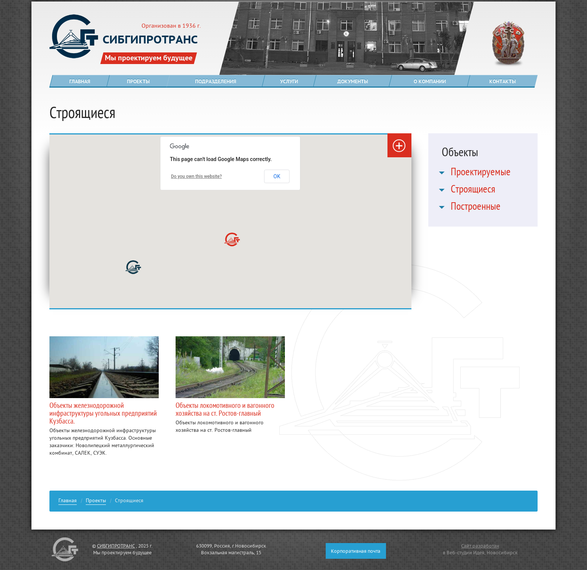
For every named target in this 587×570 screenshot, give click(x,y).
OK (276, 176)
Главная (67, 501)
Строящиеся (473, 190)
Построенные (476, 208)
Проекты (96, 501)
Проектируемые (481, 173)
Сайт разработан (480, 546)
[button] (133, 267)
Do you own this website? (196, 176)
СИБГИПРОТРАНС (116, 546)
